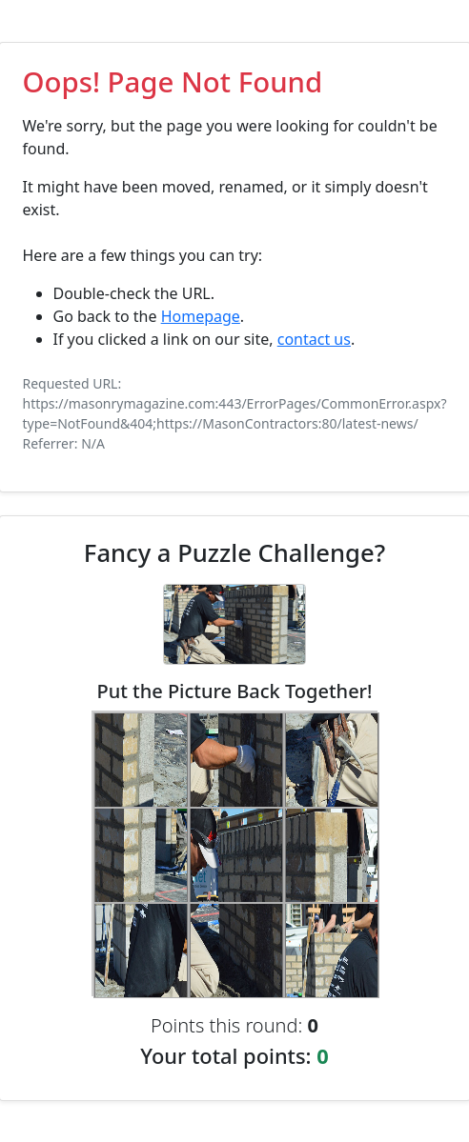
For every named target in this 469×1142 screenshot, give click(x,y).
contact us (314, 339)
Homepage (200, 316)
